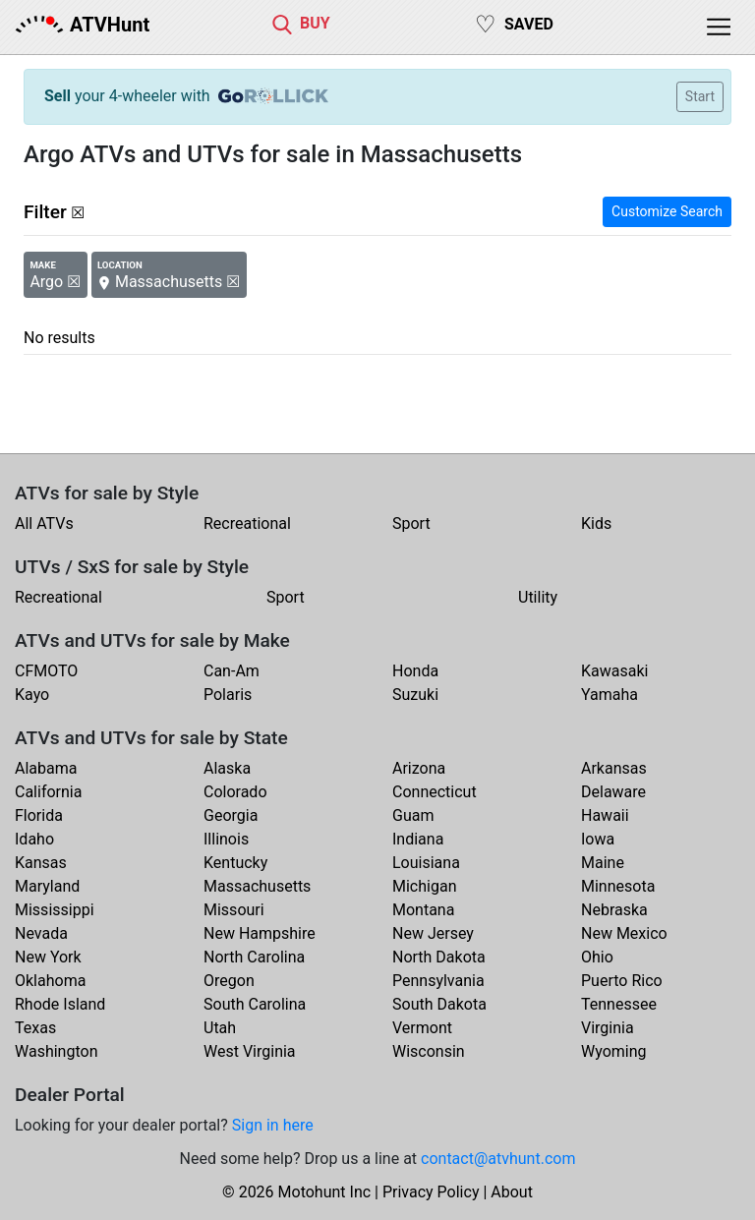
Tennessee (619, 1004)
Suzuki (415, 694)
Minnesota (618, 886)
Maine (602, 862)
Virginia (607, 1027)
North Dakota (439, 957)
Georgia (230, 815)
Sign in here (273, 1125)
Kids (596, 523)
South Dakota (439, 1004)
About (512, 1192)
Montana (423, 909)
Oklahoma (50, 980)
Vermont (422, 1027)
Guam (413, 815)
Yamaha (609, 694)
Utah (219, 1027)
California (48, 792)
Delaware (613, 792)
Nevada (41, 933)
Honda (415, 671)
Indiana (417, 839)
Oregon (229, 980)
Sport (411, 523)
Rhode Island (60, 1004)
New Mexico (624, 933)
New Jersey (433, 933)
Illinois (226, 839)
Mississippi (54, 909)
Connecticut (434, 792)
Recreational (247, 523)
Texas (35, 1027)
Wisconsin (428, 1051)
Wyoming (614, 1051)
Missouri (233, 909)
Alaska (227, 768)
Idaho (34, 839)
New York (48, 957)
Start (700, 96)
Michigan (424, 886)
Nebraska (614, 909)
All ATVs (44, 523)
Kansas (41, 862)
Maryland (47, 886)
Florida (39, 815)
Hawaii (605, 815)
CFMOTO (46, 671)
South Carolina (254, 1004)
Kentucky (235, 862)
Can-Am (231, 671)
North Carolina (254, 957)
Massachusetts (257, 886)
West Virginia (249, 1051)
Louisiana (426, 862)
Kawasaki (614, 671)
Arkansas (614, 768)
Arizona (418, 768)
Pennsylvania (438, 980)
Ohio (597, 957)
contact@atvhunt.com (498, 1158)
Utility (537, 597)
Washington (56, 1051)
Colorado (235, 792)
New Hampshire (259, 933)
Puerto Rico (622, 980)
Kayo (32, 694)
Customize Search (667, 211)
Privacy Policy (431, 1192)
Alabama (46, 768)
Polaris (227, 694)
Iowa (597, 839)
